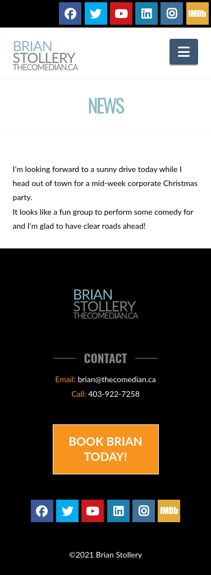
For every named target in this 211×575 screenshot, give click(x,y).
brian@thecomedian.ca (116, 379)
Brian (45, 56)
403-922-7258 (114, 394)
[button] (183, 52)
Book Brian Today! (105, 448)
